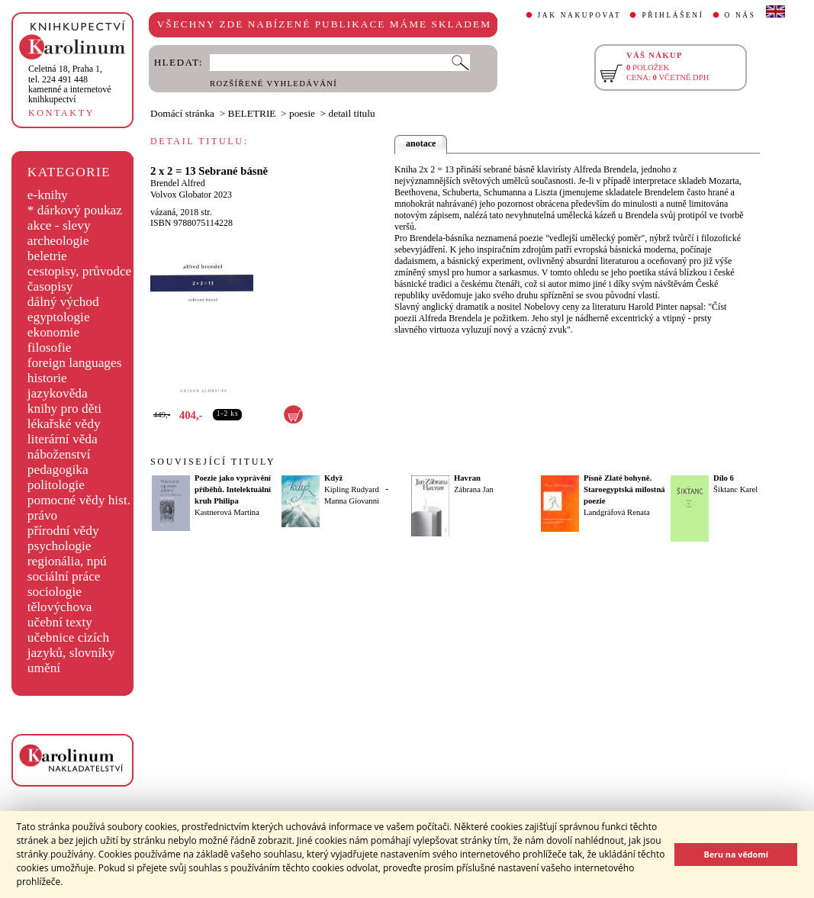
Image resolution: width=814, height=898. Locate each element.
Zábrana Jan (474, 489)
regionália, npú (67, 561)
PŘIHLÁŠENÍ (672, 15)
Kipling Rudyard (351, 489)
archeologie (58, 240)
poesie (302, 113)
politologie (56, 485)
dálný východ (63, 302)
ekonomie (53, 332)
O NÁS (740, 15)
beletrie (47, 256)
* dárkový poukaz (74, 210)
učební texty (59, 622)
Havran (467, 478)
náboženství (59, 454)
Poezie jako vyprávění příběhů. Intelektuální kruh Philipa (233, 489)
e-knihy (47, 195)
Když (333, 478)
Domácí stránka (182, 113)
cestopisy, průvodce (79, 271)
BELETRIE (252, 113)
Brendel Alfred (177, 183)
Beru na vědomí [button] (735, 854)
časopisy (50, 286)
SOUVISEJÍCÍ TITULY (212, 461)
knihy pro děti (64, 408)
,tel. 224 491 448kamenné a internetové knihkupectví (69, 84)
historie (47, 378)
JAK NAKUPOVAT (580, 15)
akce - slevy (59, 225)
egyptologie (58, 317)
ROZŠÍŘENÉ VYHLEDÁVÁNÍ (273, 83)
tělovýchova (59, 607)
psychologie (59, 546)
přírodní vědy (63, 530)
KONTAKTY (61, 113)
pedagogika (57, 469)
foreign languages (74, 363)
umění (43, 668)
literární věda (62, 439)
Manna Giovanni (351, 501)
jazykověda (57, 393)
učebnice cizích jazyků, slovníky (71, 645)
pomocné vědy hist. (78, 500)
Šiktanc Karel (735, 489)
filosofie (49, 347)
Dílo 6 (723, 478)
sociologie (54, 591)
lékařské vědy (64, 424)
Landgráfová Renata (617, 512)
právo (42, 515)
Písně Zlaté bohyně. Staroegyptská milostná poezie (624, 489)
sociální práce (64, 576)
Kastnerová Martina (227, 512)
